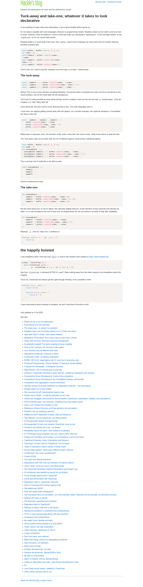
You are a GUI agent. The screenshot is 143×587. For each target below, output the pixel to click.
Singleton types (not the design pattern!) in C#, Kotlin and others (50, 331)
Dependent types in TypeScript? (37, 504)
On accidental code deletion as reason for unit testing (45, 472)
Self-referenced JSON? (33, 488)
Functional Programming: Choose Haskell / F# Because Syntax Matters (53, 363)
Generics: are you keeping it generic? (39, 411)
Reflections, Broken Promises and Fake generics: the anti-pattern (50, 408)
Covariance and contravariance (37, 517)
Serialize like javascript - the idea (37, 549)
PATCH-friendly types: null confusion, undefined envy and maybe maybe (53, 402)
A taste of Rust (30, 456)
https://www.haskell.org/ (99, 257)
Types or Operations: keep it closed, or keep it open (45, 447)
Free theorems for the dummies (37, 325)
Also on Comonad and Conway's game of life (42, 485)
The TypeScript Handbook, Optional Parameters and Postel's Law (50, 469)
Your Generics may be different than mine (41, 350)
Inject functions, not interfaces (36, 543)
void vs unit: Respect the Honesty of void (40, 405)
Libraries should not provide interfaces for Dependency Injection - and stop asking (57, 386)
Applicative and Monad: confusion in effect (41, 354)
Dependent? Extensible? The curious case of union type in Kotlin (50, 338)
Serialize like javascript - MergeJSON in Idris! (42, 552)
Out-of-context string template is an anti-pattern (43, 524)
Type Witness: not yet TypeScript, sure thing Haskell (45, 418)
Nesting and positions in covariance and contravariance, (47, 511)
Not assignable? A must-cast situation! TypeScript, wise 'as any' (50, 424)
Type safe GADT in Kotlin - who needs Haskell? (43, 334)
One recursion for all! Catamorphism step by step (44, 392)
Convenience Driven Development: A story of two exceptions (48, 376)
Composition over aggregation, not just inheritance (44, 383)
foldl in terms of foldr (32, 546)
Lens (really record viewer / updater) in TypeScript (44, 568)
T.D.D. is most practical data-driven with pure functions (46, 514)
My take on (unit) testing (34, 556)
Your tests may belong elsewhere (37, 459)
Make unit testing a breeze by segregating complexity (45, 540)
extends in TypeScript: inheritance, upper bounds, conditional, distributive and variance (59, 373)
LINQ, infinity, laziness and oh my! (38, 572)
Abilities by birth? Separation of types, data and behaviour (47, 415)
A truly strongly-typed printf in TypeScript (40, 476)
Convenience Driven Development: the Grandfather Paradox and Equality (54, 379)
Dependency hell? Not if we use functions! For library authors (49, 463)
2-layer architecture (32, 533)
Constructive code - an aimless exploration (41, 357)
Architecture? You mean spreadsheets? (40, 453)
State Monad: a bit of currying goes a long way (43, 370)
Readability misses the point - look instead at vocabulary (47, 431)
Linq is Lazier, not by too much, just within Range (44, 466)
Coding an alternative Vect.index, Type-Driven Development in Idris (51, 562)
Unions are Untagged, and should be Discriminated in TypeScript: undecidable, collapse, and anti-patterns (67, 399)
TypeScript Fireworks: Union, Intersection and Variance (46, 440)
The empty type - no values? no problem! (41, 328)
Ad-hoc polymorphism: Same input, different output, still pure (48, 450)
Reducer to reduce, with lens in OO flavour (41, 508)
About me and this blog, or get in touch (36, 580)
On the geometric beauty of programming (41, 421)
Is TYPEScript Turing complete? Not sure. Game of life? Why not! (50, 434)
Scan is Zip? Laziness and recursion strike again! (44, 347)
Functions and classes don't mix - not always (42, 427)
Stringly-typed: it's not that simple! (38, 389)
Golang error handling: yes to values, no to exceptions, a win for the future (54, 437)
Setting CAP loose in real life (35, 498)
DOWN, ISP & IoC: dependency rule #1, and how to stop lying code (51, 360)
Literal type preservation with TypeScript (40, 479)
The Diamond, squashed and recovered (40, 501)
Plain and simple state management (38, 492)
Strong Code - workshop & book (108, 2)
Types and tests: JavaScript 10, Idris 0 (39, 530)
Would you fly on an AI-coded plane (38, 322)
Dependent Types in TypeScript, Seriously (41, 482)
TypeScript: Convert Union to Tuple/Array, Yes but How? (47, 443)
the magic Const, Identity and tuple (38, 520)
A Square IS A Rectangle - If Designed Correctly (43, 367)
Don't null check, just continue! (36, 536)
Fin (25, 565)
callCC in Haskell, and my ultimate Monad (41, 559)
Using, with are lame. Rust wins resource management (46, 341)
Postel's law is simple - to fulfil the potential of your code (46, 395)
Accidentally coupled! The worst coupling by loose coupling (48, 344)
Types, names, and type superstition (39, 527)
